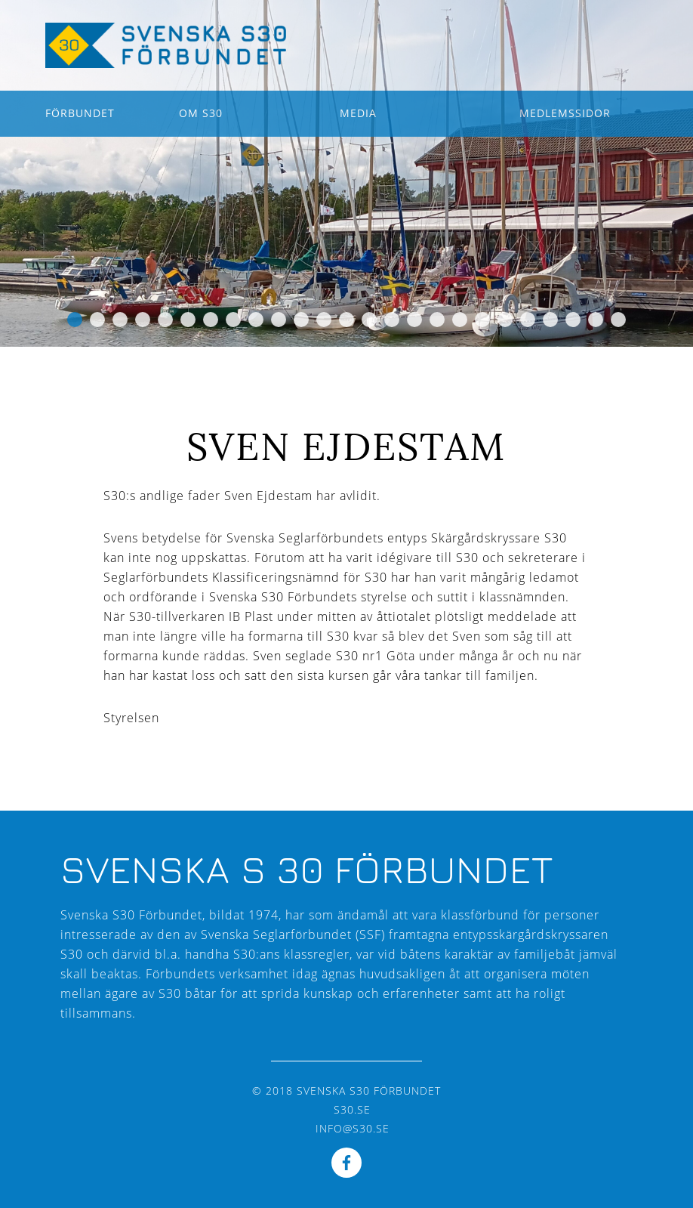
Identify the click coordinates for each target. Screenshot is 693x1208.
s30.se (352, 1109)
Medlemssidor (565, 113)
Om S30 (201, 113)
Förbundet (80, 113)
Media (358, 113)
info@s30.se (353, 1128)
